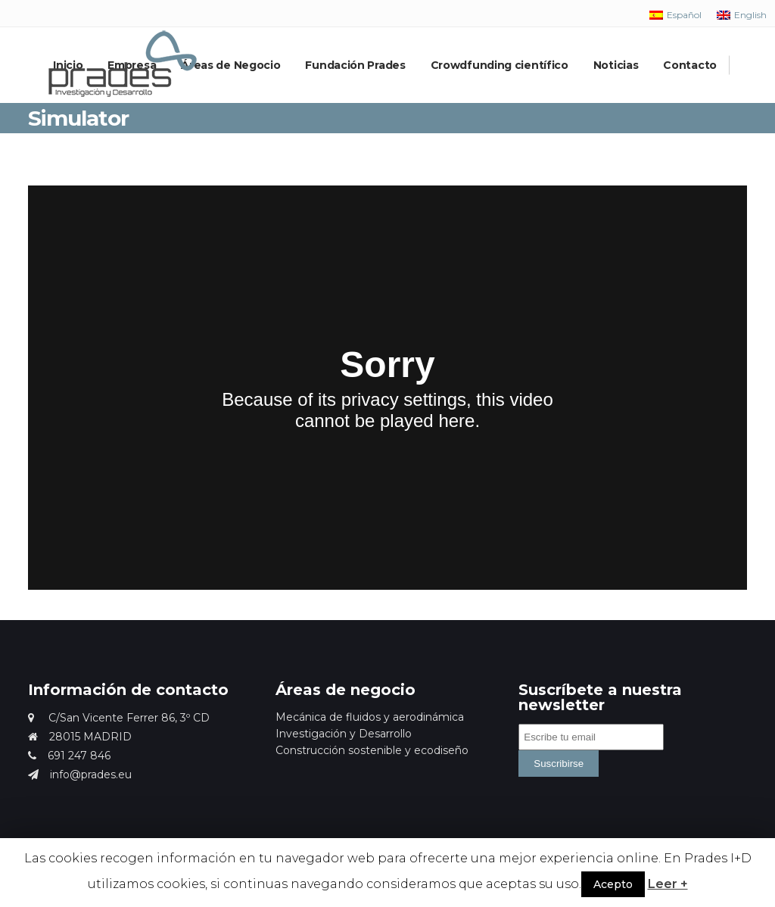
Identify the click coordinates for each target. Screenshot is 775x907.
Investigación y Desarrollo (343, 733)
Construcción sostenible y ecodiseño (371, 750)
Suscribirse (559, 763)
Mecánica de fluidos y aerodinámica (369, 717)
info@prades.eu (80, 774)
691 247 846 (69, 755)
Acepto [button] (613, 884)
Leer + (668, 884)
